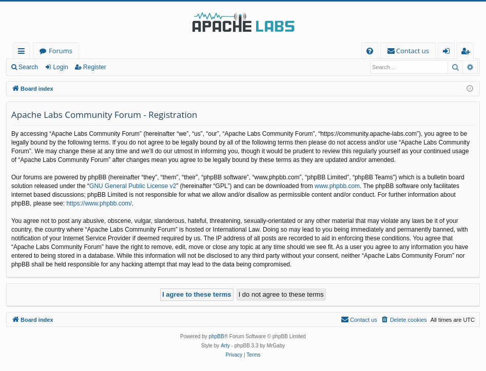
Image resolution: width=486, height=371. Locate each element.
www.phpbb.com (337, 186)
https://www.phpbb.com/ (98, 203)
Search (28, 67)
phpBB (216, 336)
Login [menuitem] (448, 52)
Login (60, 67)
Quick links (23, 52)
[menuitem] (370, 51)
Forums (60, 50)
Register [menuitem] (467, 52)
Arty (225, 345)
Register (94, 67)
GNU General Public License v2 (132, 186)
